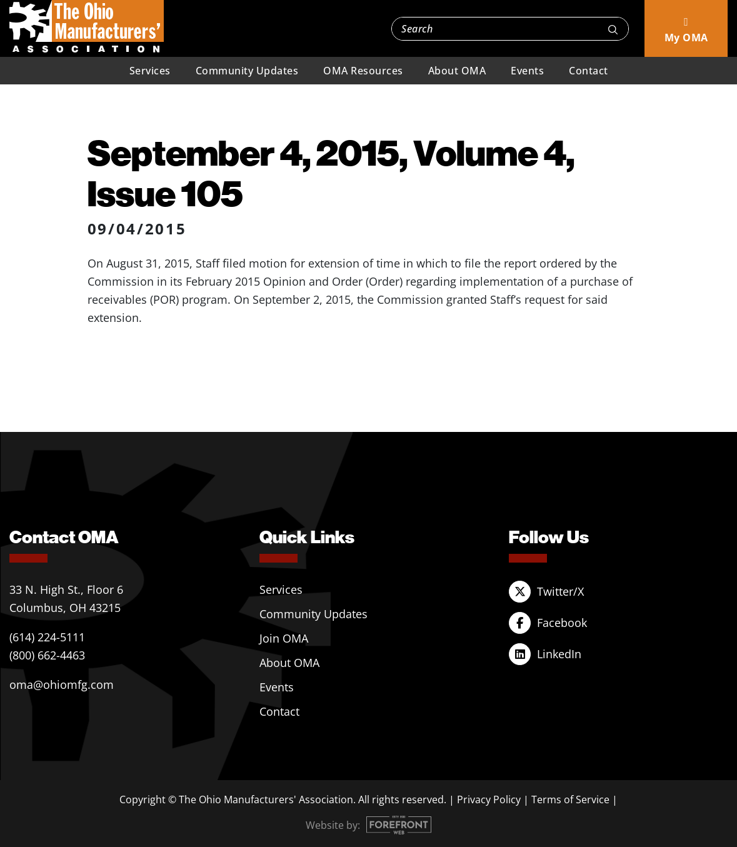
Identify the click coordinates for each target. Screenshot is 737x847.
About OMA (457, 71)
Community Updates (247, 71)
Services (150, 71)
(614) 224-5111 (47, 636)
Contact (588, 71)
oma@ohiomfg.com (61, 684)
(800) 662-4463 (47, 655)
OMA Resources (363, 71)
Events (527, 71)
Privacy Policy (489, 799)
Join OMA (283, 638)
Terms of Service (570, 799)
